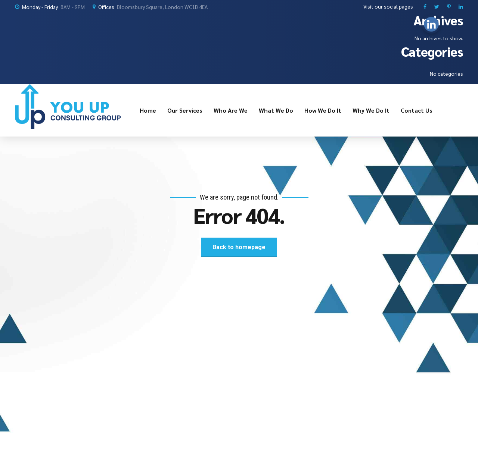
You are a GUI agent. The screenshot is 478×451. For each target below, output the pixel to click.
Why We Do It (371, 110)
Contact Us (416, 110)
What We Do (276, 110)
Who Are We (231, 110)
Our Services (184, 110)
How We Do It (322, 110)
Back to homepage (239, 247)
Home (148, 110)
